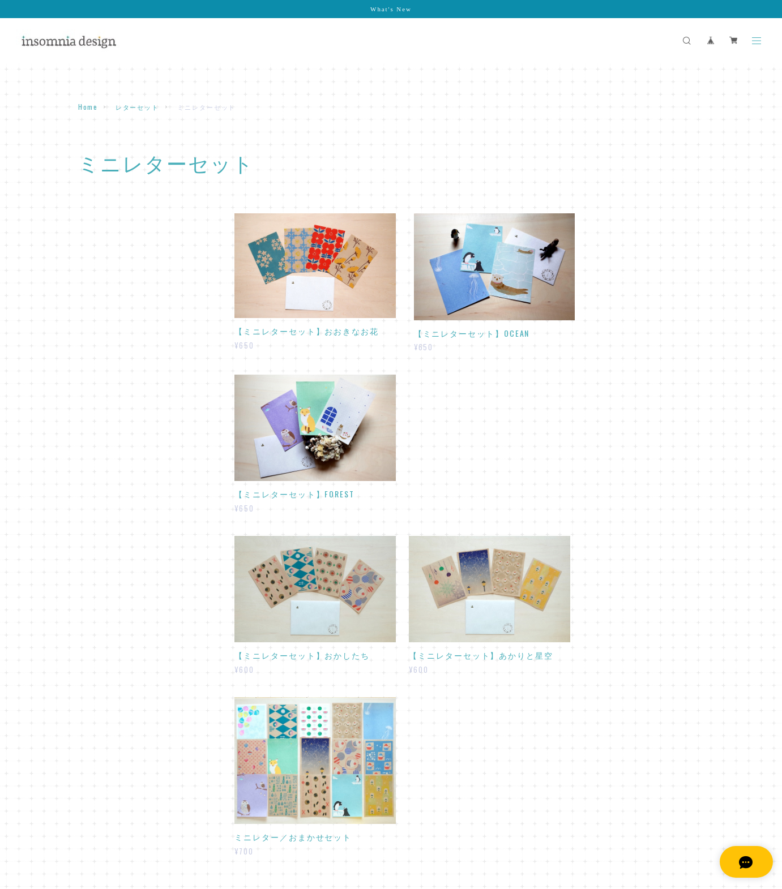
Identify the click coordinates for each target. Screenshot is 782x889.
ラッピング (98, 448)
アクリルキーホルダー (117, 607)
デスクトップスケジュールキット (137, 651)
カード (90, 501)
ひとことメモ (107, 321)
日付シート (104, 666)
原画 (86, 581)
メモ (86, 304)
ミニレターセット (113, 257)
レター (97, 242)
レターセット (138, 106)
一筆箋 (97, 351)
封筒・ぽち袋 (102, 383)
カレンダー (98, 527)
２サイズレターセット (120, 272)
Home (87, 106)
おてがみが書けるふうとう (127, 415)
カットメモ (104, 336)
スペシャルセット (109, 554)
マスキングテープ (109, 474)
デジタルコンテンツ (113, 634)
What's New (391, 9)
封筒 (93, 401)
